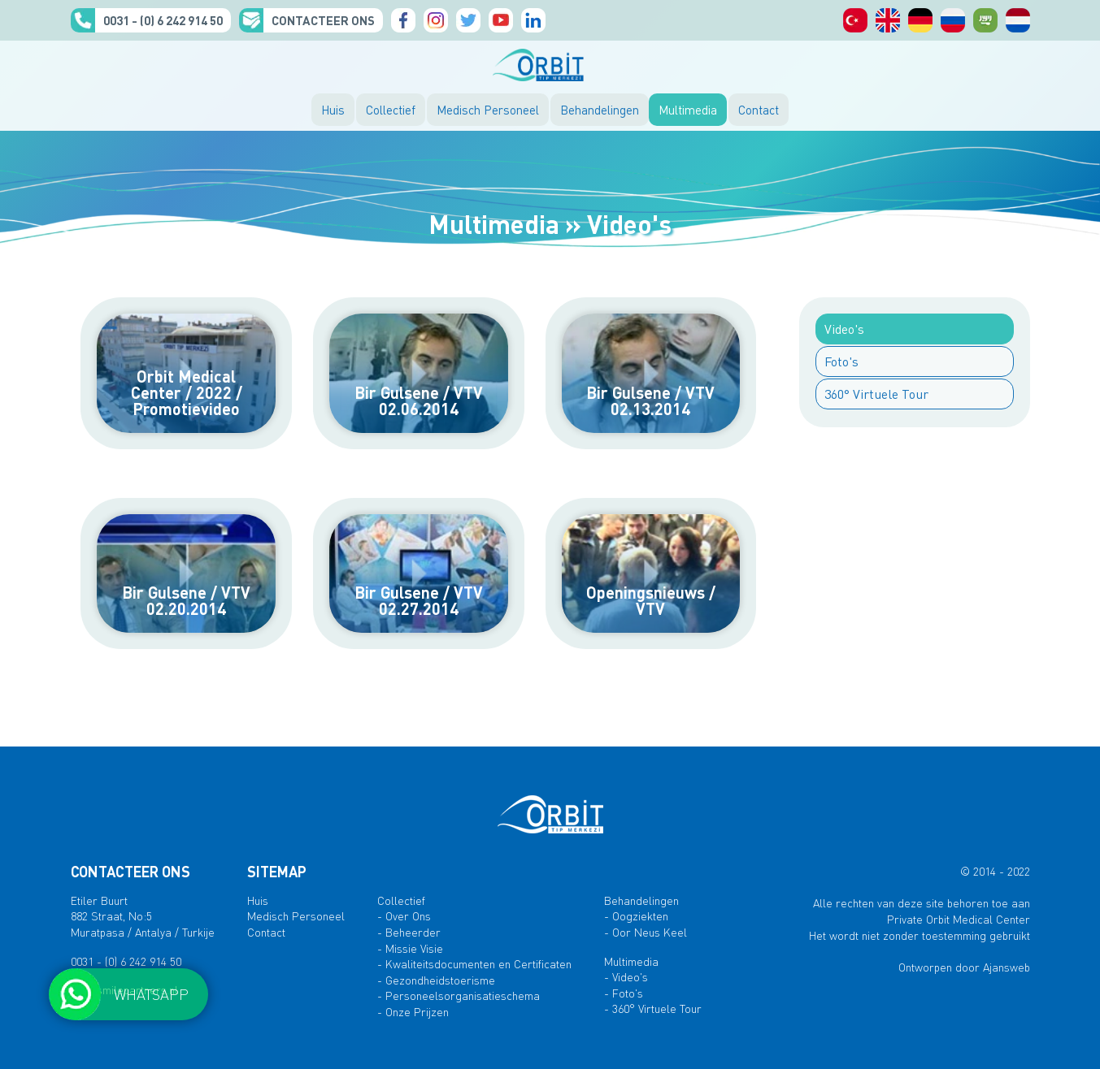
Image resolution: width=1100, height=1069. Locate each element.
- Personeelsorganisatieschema (458, 995)
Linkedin (533, 20)
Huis (333, 110)
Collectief (390, 110)
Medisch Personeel (488, 110)
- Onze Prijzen (413, 1011)
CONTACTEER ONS (323, 20)
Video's (844, 328)
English (888, 20)
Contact (758, 110)
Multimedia (688, 110)
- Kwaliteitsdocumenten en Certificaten (474, 963)
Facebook (403, 20)
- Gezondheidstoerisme (436, 979)
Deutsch (920, 20)
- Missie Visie (410, 948)
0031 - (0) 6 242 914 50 (163, 20)
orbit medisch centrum (1018, 20)
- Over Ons (404, 915)
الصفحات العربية (985, 20)
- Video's (626, 976)
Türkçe (855, 20)
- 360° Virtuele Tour (653, 1008)
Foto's (841, 361)
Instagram (436, 20)
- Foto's (623, 992)
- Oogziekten (636, 915)
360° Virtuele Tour (876, 393)
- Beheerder (409, 931)
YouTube (501, 20)
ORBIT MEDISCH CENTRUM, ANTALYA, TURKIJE (550, 65)
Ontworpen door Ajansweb (964, 966)
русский (953, 20)
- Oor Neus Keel (645, 931)
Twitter (468, 20)
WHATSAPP (151, 994)
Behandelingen (599, 110)
